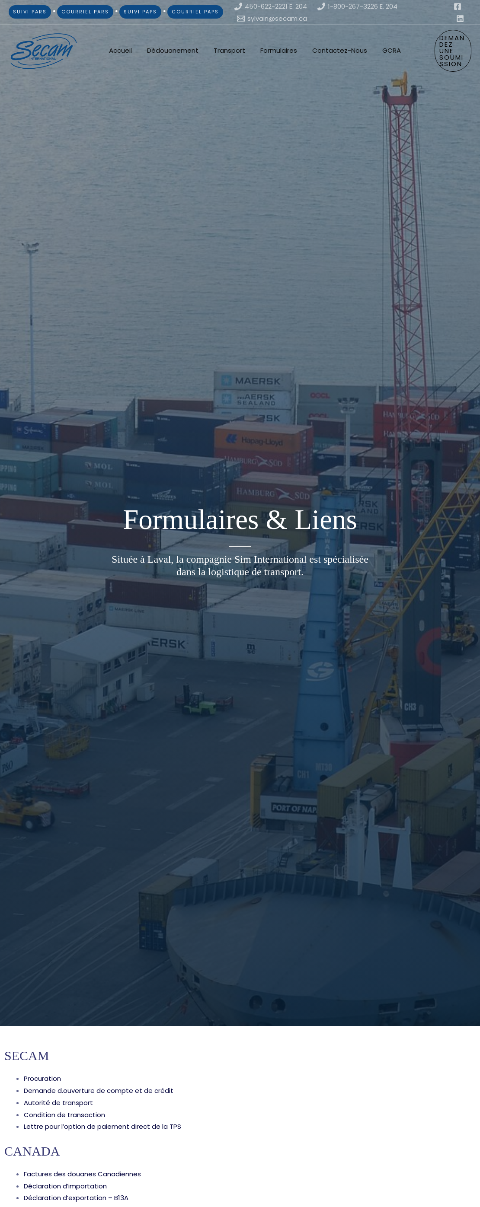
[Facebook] (457, 6)
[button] (446, 50)
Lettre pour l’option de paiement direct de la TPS (102, 1126)
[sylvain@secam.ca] (272, 18)
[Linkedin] (460, 18)
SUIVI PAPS (140, 11)
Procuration (42, 1078)
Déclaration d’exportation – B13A (76, 1197)
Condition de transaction (64, 1114)
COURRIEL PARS (85, 11)
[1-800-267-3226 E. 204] (357, 6)
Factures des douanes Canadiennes (82, 1173)
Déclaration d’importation (65, 1186)
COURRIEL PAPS (195, 11)
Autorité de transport (58, 1102)
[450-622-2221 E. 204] (271, 6)
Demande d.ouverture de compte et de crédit (98, 1090)
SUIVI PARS (30, 11)
